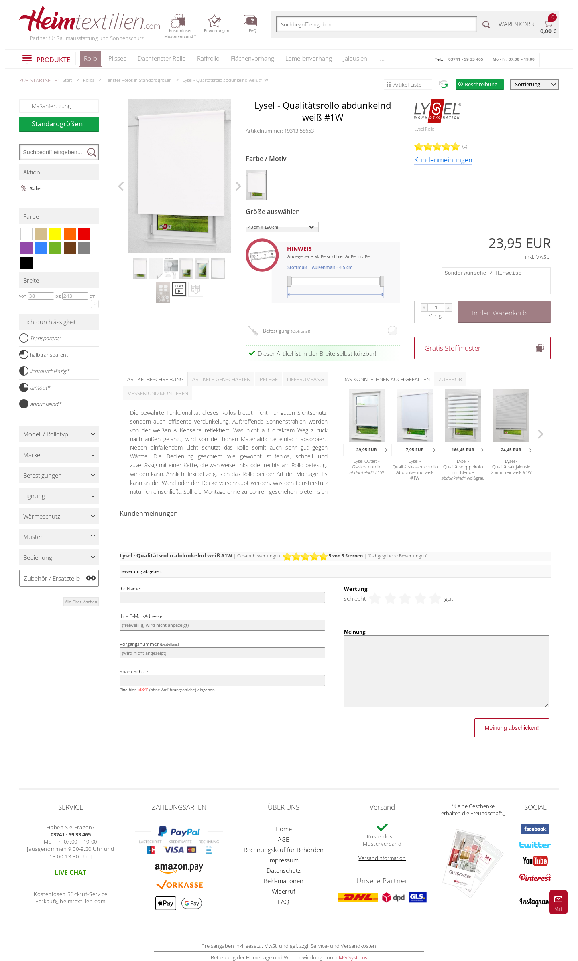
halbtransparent (43, 354)
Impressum (283, 860)
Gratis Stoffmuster (453, 348)
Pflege (269, 379)
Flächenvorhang (252, 58)
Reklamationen (283, 881)
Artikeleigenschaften (221, 379)
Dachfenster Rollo (162, 58)
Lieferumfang (305, 379)
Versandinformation (382, 858)
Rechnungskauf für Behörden (284, 850)
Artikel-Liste (407, 84)
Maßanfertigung (51, 106)
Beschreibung (481, 84)
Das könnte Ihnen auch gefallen (386, 379)
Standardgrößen (65, 123)
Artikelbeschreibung (155, 379)
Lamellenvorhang (308, 58)
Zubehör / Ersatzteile (52, 578)
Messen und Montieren (157, 393)
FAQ (283, 902)
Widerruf (283, 891)
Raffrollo (208, 58)
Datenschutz (284, 870)
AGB (283, 839)
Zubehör (450, 379)
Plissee (117, 58)
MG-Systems (353, 957)
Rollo (90, 60)
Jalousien (355, 58)
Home (283, 829)
